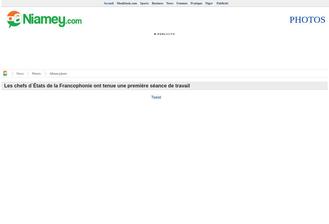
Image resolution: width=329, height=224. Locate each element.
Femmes (182, 3)
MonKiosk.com (127, 3)
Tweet (156, 97)
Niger (209, 3)
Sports (144, 3)
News (170, 3)
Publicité (222, 3)
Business (157, 3)
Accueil (109, 3)
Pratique (196, 3)
